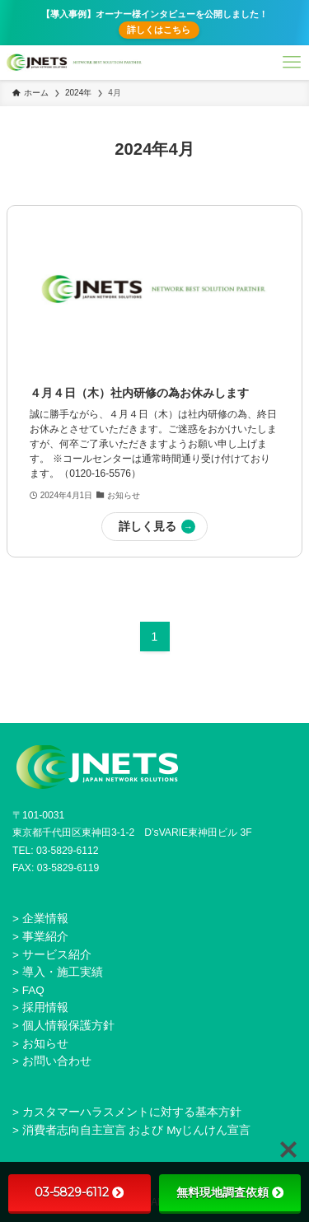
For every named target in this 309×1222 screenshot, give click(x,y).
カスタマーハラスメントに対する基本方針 (131, 1112)
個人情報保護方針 (68, 1025)
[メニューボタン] (291, 62)
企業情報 (45, 918)
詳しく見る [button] (147, 526)
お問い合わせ (56, 1061)
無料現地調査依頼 (229, 1192)
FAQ (33, 990)
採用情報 (45, 1007)
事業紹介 (45, 936)
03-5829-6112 (79, 1192)
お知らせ (45, 1044)
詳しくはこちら (158, 30)
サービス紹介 (56, 955)
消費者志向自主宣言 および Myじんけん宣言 (136, 1130)
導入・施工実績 (62, 972)
